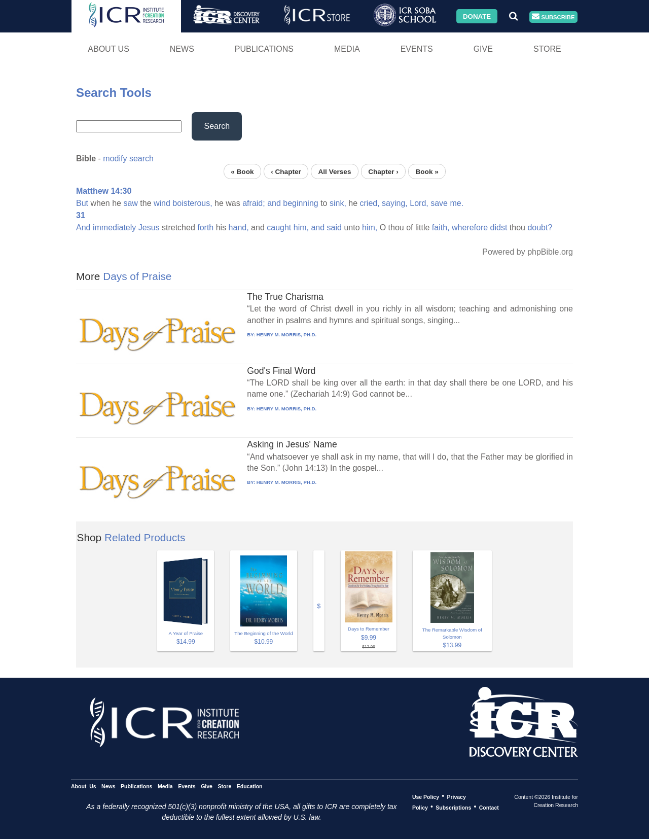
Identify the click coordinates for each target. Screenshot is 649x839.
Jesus (149, 227)
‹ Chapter (286, 171)
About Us (108, 49)
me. (456, 203)
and (274, 203)
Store (547, 49)
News (182, 49)
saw (130, 203)
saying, (395, 203)
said (334, 227)
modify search (128, 158)
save (439, 203)
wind (162, 203)
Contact (489, 807)
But (82, 203)
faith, (441, 227)
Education (250, 786)
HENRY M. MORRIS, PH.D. (286, 334)
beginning (300, 203)
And (83, 227)
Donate (477, 16)
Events (417, 49)
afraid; (253, 203)
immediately (114, 227)
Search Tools (114, 92)
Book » (426, 171)
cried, (370, 203)
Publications (264, 49)
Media (347, 49)
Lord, (419, 203)
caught (279, 227)
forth (205, 227)
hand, (239, 227)
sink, (338, 203)
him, (301, 227)
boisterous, (192, 203)
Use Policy (425, 796)
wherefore (470, 227)
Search (217, 126)
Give (483, 49)
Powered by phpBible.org (527, 252)
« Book (242, 171)
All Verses (334, 171)
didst (499, 227)
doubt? (539, 227)
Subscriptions (453, 807)
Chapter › (383, 171)
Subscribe (553, 17)
